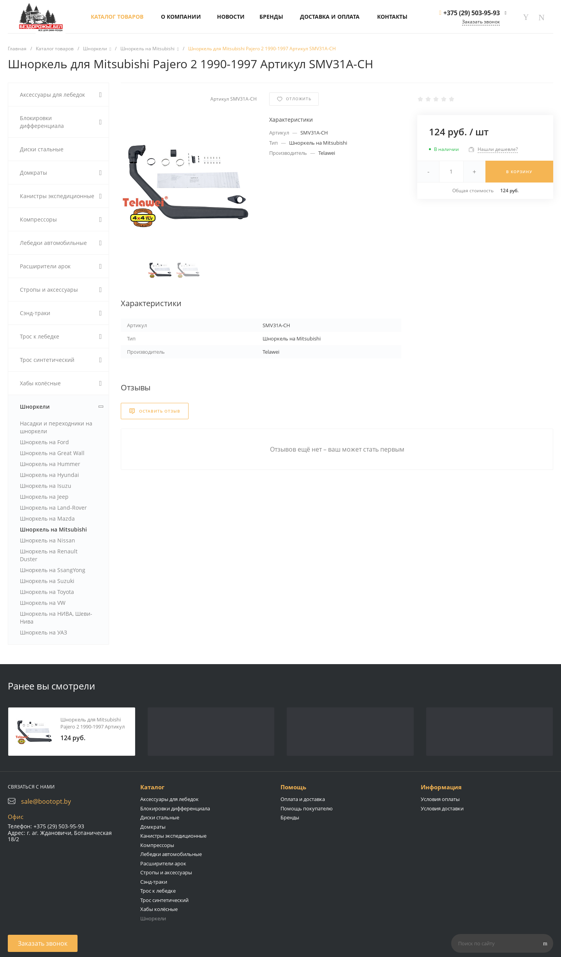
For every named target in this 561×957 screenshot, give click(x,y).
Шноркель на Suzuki (47, 581)
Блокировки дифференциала (175, 808)
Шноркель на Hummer (50, 464)
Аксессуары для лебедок (169, 799)
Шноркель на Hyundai (49, 474)
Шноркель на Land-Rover (53, 507)
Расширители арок (163, 863)
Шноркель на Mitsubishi (53, 529)
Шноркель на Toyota (47, 591)
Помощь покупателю (306, 808)
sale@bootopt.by (46, 801)
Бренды (289, 817)
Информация (441, 787)
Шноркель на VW (42, 602)
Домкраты (153, 826)
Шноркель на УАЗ (43, 632)
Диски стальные (159, 817)
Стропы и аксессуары (166, 872)
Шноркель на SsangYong (52, 570)
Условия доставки (442, 808)
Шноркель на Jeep (44, 496)
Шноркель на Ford (44, 442)
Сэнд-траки (153, 881)
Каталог (152, 787)
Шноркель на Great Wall (52, 453)
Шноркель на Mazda (47, 518)
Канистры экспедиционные (173, 835)
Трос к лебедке (158, 890)
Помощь (293, 787)
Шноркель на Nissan (47, 540)
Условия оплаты (440, 799)
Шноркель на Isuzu (45, 485)
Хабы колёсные (159, 909)
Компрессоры (157, 845)
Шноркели (153, 918)
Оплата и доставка (302, 799)
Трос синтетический (164, 900)
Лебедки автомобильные (171, 854)
